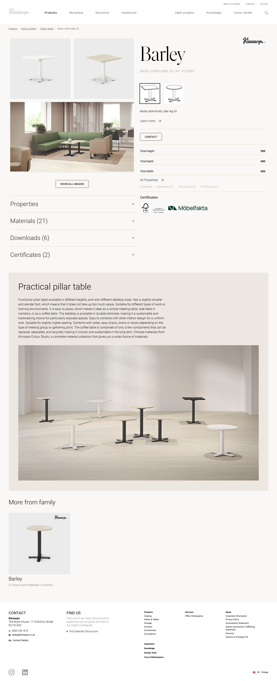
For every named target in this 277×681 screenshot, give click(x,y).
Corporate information (236, 616)
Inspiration (149, 644)
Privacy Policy (232, 619)
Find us (264, 4)
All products (150, 634)
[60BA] (174, 93)
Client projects (184, 12)
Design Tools (150, 653)
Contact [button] (151, 136)
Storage (148, 623)
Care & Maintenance (154, 657)
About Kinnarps (232, 4)
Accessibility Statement (237, 623)
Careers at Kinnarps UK (237, 637)
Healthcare (129, 12)
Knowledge (214, 12)
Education (102, 12)
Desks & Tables (28, 29)
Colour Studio (243, 12)
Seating (148, 616)
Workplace (76, 12)
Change (264, 672)
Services (230, 633)
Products (51, 12)
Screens (148, 627)
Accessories (150, 630)
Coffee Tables (46, 29)
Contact (250, 4)
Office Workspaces (194, 616)
